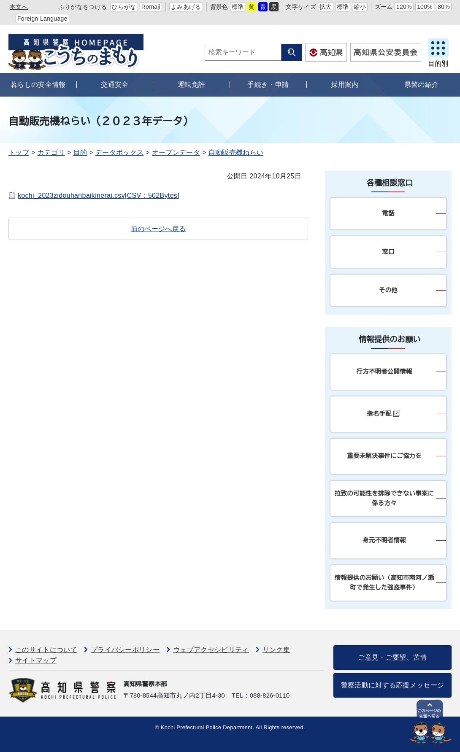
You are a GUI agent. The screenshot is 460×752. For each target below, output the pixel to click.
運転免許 (191, 84)
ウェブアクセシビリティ (211, 649)
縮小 (360, 6)
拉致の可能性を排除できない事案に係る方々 (384, 498)
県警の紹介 (421, 84)
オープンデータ (176, 152)
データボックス (119, 152)
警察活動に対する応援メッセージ (392, 685)
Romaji (151, 6)
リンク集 (276, 649)
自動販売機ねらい (236, 152)
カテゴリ (51, 152)
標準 (238, 6)
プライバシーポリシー (125, 649)
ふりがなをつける (83, 6)
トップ (18, 152)
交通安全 (114, 84)
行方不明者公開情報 (384, 371)
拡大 (325, 6)
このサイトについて (46, 649)
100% (425, 6)
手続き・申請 (268, 84)
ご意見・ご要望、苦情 (392, 657)
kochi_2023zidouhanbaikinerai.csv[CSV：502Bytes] (98, 195)
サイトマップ (36, 660)
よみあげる (186, 6)
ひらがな (124, 6)
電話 (388, 213)
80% (444, 6)
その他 (388, 290)
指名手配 (383, 413)
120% (404, 6)
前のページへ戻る (158, 228)
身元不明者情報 (384, 540)
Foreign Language (42, 18)
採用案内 (344, 84)
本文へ (19, 6)
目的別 (438, 63)
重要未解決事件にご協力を (384, 456)
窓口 (388, 251)
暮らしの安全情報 (38, 84)
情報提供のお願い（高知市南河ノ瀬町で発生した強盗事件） (384, 582)
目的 (80, 152)
